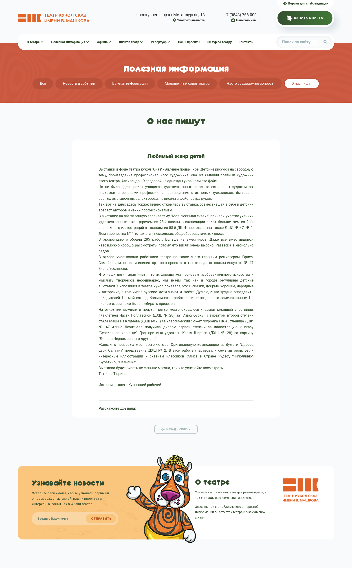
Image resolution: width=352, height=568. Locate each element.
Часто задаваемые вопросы (250, 83)
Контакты (246, 42)
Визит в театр (129, 42)
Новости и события (79, 83)
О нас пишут (301, 83)
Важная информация (130, 83)
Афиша (102, 42)
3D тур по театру (219, 42)
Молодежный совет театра (187, 83)
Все (43, 83)
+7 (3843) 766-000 (240, 15)
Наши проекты (189, 42)
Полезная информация (68, 42)
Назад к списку (178, 429)
